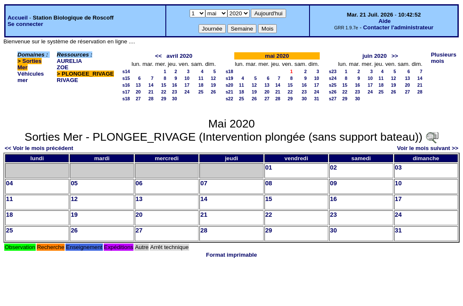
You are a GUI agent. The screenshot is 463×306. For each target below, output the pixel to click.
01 (268, 167)
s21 (229, 91)
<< (158, 56)
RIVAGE (67, 80)
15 (163, 85)
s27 (333, 98)
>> (395, 56)
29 (163, 98)
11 (201, 78)
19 (213, 85)
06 (139, 183)
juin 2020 (375, 56)
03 (398, 167)
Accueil (18, 17)
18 (201, 85)
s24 (333, 78)
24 (187, 91)
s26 (333, 91)
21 (150, 91)
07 (203, 183)
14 (150, 85)
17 (187, 85)
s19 (229, 78)
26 (213, 91)
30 (174, 98)
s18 (126, 98)
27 (138, 98)
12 (213, 78)
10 (187, 78)
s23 (333, 71)
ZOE (62, 67)
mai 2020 (277, 56)
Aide (384, 21)
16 (174, 85)
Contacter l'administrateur (398, 27)
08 (268, 183)
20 (138, 91)
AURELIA (69, 61)
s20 (229, 85)
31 (316, 98)
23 (174, 91)
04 (9, 183)
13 (138, 85)
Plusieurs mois (443, 57)
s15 (126, 78)
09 (333, 183)
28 (150, 98)
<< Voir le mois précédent (39, 148)
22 (163, 91)
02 (333, 167)
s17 (126, 91)
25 (201, 91)
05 (74, 183)
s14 (126, 71)
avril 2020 (180, 56)
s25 (333, 85)
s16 (126, 85)
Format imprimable (231, 255)
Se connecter (25, 24)
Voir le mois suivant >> (427, 148)
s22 (229, 98)
